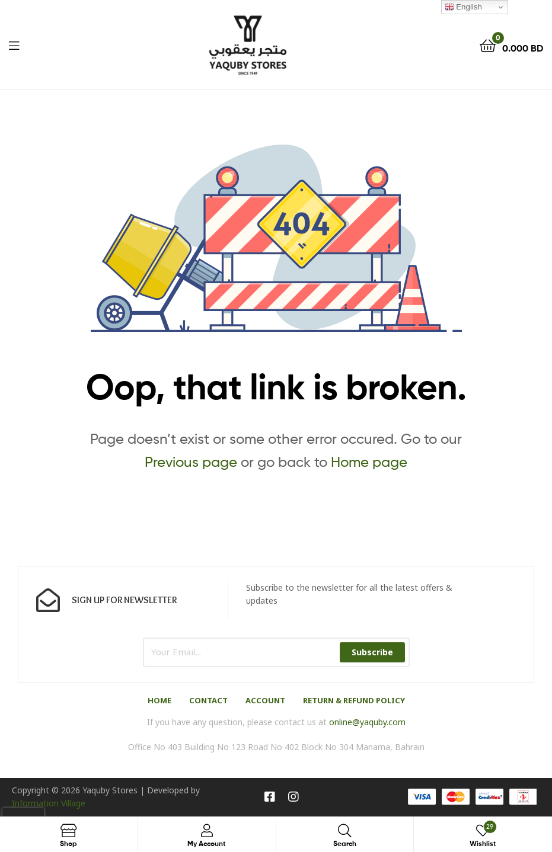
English (463, 7)
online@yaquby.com (367, 722)
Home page (369, 461)
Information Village (48, 803)
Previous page (191, 461)
